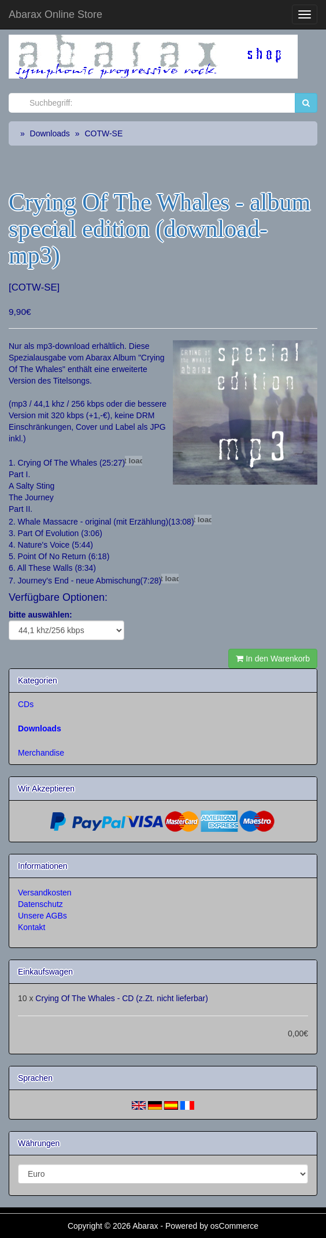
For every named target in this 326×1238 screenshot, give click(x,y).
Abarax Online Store (55, 14)
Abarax (146, 1225)
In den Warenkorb (273, 658)
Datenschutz (40, 904)
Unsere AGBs (42, 915)
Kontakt (31, 927)
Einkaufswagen (45, 971)
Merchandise (41, 752)
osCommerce (234, 1225)
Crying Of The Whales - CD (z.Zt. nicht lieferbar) (121, 998)
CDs (26, 704)
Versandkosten (45, 892)
